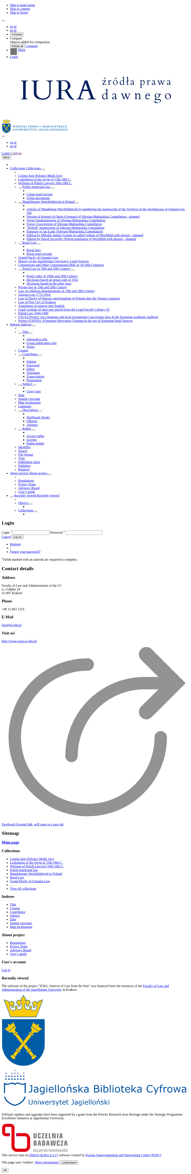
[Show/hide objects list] (43, 169)
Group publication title (41, 343)
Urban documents (38, 198)
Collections (18, 168)
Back (6, 157)
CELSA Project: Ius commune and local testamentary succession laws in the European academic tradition (88, 317)
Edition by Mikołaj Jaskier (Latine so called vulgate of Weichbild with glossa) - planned (84, 235)
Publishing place (29, 462)
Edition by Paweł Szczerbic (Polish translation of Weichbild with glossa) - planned (81, 239)
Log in (6, 970)
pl (15, 30)
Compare (32, 46)
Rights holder (35, 443)
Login (14, 56)
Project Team (27, 484)
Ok (5, 1170)
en (11, 30)
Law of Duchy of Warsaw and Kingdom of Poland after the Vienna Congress (69, 298)
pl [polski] (15, 26)
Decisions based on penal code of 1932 (52, 280)
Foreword (32, 365)
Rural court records (39, 254)
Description (30, 410)
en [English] (12, 26)
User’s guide (26, 492)
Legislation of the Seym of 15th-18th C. (44, 179)
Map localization (29, 402)
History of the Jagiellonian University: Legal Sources (53, 261)
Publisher (24, 465)
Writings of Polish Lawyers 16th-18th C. (45, 183)
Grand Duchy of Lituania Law (38, 257)
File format (25, 454)
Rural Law (29, 242)
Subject (27, 384)
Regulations (26, 480)
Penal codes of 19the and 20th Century (52, 276)
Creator (23, 350)
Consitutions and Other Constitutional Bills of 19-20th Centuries (61, 265)
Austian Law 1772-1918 (34, 294)
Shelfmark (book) (38, 417)
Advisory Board (29, 488)
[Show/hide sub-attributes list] (20, 333)
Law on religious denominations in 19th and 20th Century (56, 291)
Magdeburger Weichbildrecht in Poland (48, 201)
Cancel (6, 537)
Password (57, 532)
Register (15, 544)
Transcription (35, 376)
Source (22, 451)
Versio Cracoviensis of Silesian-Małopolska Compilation (64, 224)
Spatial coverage (29, 399)
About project (19, 473)
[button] (16, 38)
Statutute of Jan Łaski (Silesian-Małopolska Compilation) (64, 231)
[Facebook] (33, 824)
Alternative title (36, 339)
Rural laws (33, 250)
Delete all (17, 46)
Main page (10, 842)
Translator (33, 373)
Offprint (31, 421)
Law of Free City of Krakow (37, 302)
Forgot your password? (25, 551)
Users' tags (33, 391)
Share (17, 51)
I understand (68, 1162)
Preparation (34, 380)
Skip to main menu (22, 5)
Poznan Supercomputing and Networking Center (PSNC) (123, 1155)
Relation (23, 469)
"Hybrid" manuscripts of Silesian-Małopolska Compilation (65, 228)
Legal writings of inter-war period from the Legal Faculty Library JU (64, 309)
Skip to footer (19, 12)
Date (21, 395)
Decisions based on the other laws (48, 283)
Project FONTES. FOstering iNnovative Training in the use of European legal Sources (75, 320)
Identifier (24, 447)
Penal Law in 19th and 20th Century (46, 268)
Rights (27, 428)
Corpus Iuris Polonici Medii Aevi (40, 175)
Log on (17, 537)
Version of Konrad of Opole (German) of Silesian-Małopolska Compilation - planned (82, 216)
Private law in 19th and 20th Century (42, 287)
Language (24, 406)
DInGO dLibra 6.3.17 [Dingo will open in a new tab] (43, 1155)
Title (25, 332)
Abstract (32, 425)
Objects (23, 503)
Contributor (30, 354)
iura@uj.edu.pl (12, 625)
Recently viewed (25, 495)
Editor (30, 369)
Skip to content (20, 9)
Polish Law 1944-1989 (33, 313)
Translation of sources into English (41, 306)
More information (47, 1162)
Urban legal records (39, 194)
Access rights (35, 436)
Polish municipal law (36, 187)
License (31, 439)
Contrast (17, 34)
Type (21, 458)
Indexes (15, 324)
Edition (31, 361)
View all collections (23, 888)
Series (30, 347)
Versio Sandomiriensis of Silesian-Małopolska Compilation (65, 220)
